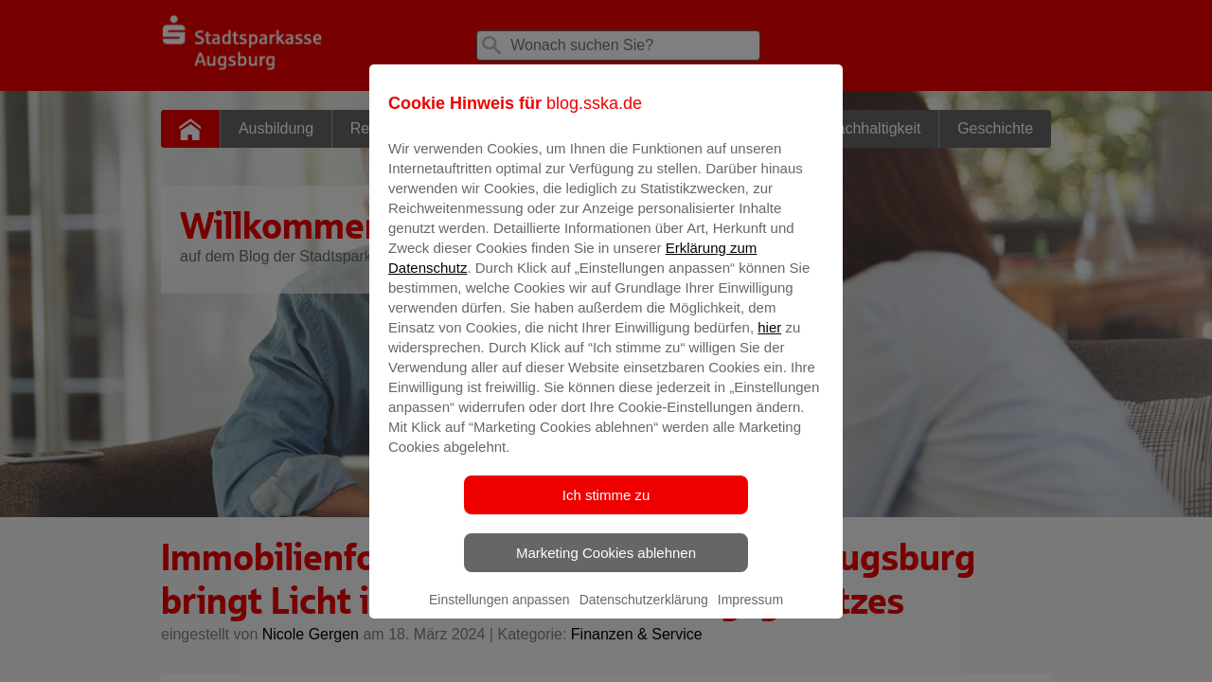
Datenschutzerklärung (643, 612)
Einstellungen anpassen (499, 612)
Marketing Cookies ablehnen (606, 566)
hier (769, 340)
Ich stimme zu (606, 508)
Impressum (750, 612)
